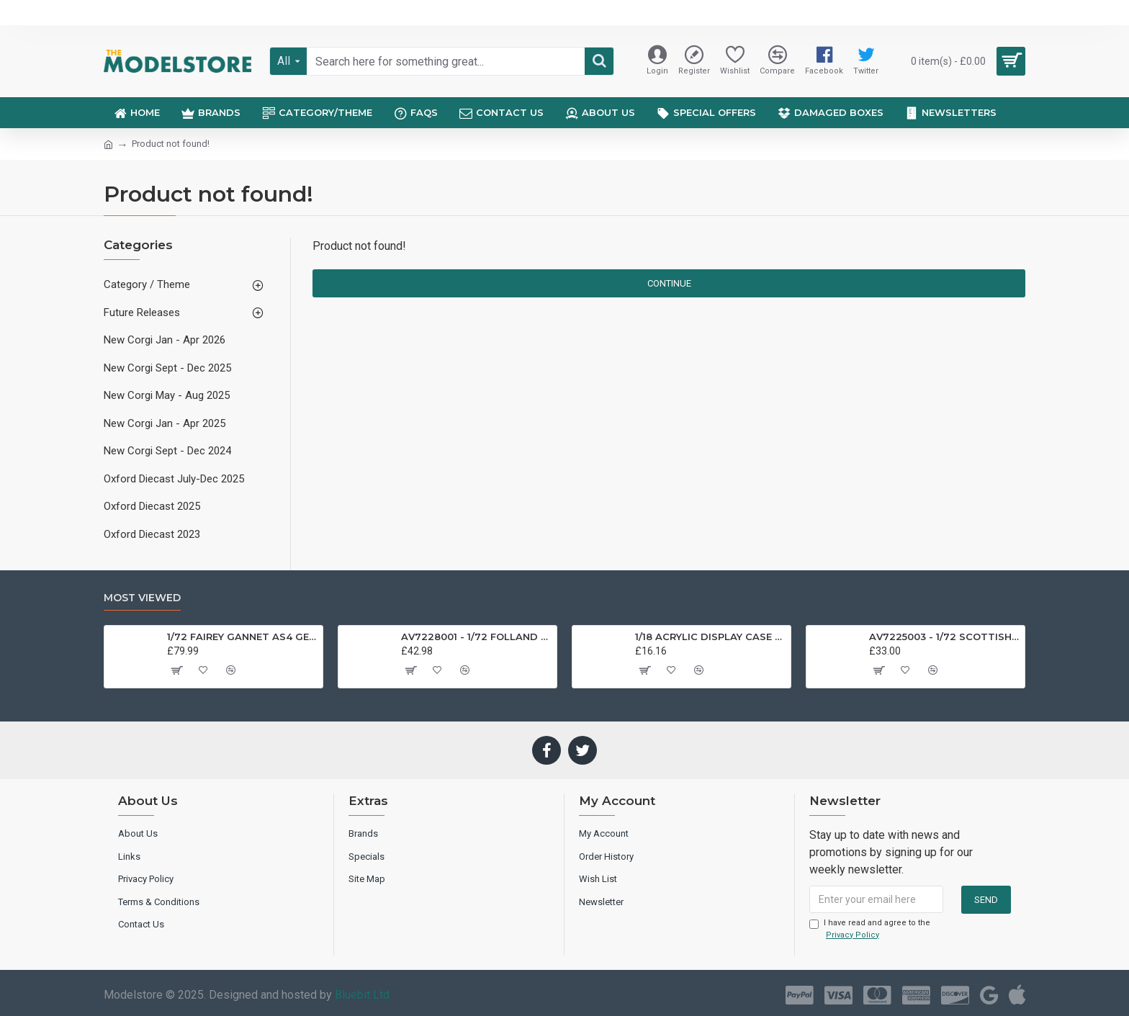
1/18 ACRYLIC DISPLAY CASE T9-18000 (710, 636)
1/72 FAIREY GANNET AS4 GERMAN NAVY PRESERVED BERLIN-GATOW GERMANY (242, 636)
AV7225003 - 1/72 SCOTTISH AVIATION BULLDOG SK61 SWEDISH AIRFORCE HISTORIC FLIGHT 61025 (944, 636)
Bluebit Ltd (362, 995)
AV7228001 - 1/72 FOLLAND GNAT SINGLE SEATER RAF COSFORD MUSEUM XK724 (476, 636)
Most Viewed (142, 598)
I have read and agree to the (869, 929)
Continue (669, 283)
